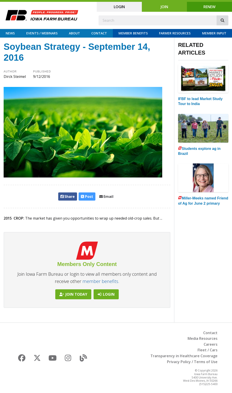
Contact (99, 33)
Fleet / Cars (208, 349)
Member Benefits (133, 33)
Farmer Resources (175, 33)
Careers (211, 344)
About (74, 33)
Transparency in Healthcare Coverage (184, 355)
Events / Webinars (42, 33)
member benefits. (100, 281)
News (10, 33)
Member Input (214, 33)
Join (164, 6)
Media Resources (203, 338)
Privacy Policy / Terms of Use (192, 361)
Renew (209, 6)
